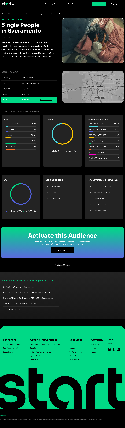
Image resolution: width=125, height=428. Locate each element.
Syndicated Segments (38, 356)
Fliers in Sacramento (12, 309)
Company (96, 339)
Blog (71, 344)
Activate (62, 250)
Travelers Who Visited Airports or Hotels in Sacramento (27, 292)
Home (3, 14)
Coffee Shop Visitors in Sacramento (18, 287)
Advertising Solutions (52, 4)
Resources (75, 339)
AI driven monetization (12, 344)
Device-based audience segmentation (45, 344)
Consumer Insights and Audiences (22, 14)
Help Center (74, 360)
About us (71, 4)
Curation (33, 348)
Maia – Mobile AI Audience (40, 352)
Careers (94, 348)
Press (93, 352)
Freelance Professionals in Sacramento (20, 304)
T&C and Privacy (75, 352)
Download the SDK (10, 348)
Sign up (114, 4)
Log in (98, 4)
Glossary (72, 348)
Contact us (73, 356)
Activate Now (46, 100)
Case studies (8, 352)
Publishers (33, 4)
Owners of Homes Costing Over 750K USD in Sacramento (28, 298)
